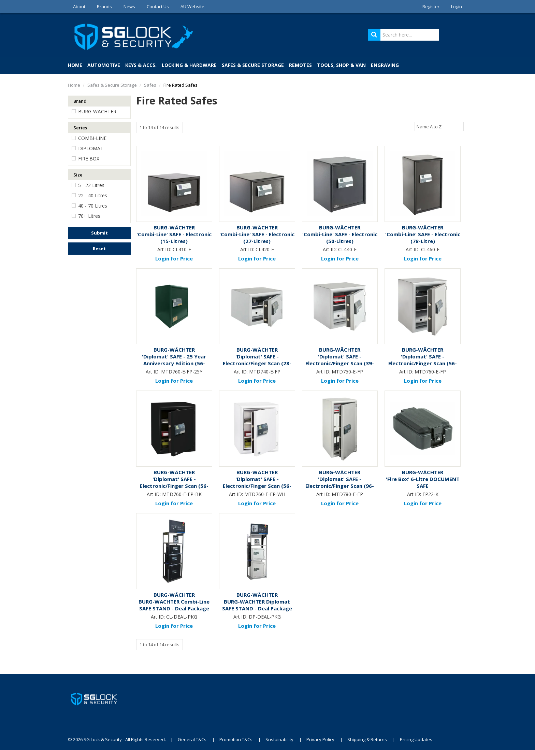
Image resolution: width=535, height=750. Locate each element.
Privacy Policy (320, 739)
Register (430, 6)
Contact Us (158, 6)
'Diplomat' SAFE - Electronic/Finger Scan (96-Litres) (339, 486)
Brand (80, 101)
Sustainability (279, 739)
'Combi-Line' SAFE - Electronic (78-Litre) (422, 237)
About (79, 6)
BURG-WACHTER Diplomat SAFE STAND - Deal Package (257, 605)
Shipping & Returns (367, 739)
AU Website (192, 6)
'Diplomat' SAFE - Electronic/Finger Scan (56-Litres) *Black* (174, 486)
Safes (150, 85)
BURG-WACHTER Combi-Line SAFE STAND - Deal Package (174, 605)
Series (80, 128)
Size (78, 175)
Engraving (385, 65)
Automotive (103, 65)
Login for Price (174, 258)
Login (456, 6)
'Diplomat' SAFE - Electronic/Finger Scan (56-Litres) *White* (257, 486)
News (129, 6)
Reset (99, 248)
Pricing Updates (416, 739)
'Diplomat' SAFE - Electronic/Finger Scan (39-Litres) (339, 363)
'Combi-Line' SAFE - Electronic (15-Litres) (174, 237)
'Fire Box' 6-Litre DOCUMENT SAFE (423, 482)
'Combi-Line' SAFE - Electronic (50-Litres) (339, 237)
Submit (99, 233)
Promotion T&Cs (235, 739)
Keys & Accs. (141, 65)
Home (75, 65)
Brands (104, 6)
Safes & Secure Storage (253, 65)
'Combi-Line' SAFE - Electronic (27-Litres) (256, 237)
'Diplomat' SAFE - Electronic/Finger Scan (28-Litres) (257, 363)
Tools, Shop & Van (341, 65)
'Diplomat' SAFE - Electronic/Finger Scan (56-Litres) (422, 363)
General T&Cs (192, 739)
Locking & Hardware (189, 65)
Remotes (300, 65)
